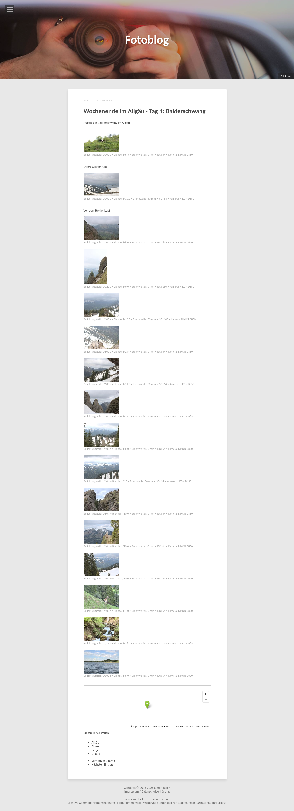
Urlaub (96, 754)
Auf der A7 (286, 76)
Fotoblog (147, 40)
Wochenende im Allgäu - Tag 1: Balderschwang (145, 111)
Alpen (95, 746)
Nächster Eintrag (102, 764)
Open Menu (9, 9)
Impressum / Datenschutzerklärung (147, 791)
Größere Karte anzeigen (96, 733)
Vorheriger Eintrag (103, 761)
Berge (95, 750)
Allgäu (95, 742)
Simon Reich (162, 788)
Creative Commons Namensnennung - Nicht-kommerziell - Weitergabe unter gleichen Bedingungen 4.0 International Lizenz (147, 803)
